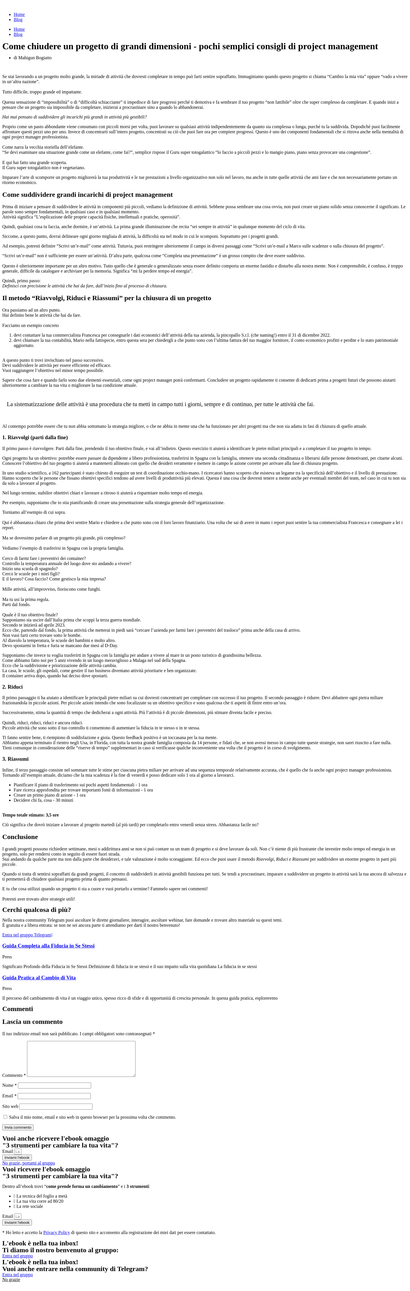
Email (9, 1102)
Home (19, 14)
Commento (14, 1082)
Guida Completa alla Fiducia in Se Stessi (48, 946)
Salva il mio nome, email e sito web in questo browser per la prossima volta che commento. (92, 1124)
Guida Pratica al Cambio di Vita (39, 978)
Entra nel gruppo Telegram (27, 934)
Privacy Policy (56, 1239)
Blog (18, 19)
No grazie (11, 1286)
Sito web (10, 1113)
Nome (9, 1092)
